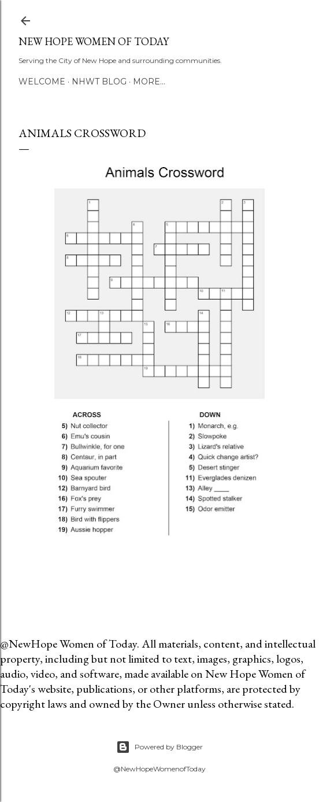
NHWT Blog (99, 81)
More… (149, 81)
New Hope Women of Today (93, 41)
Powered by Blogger (159, 747)
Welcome (41, 81)
